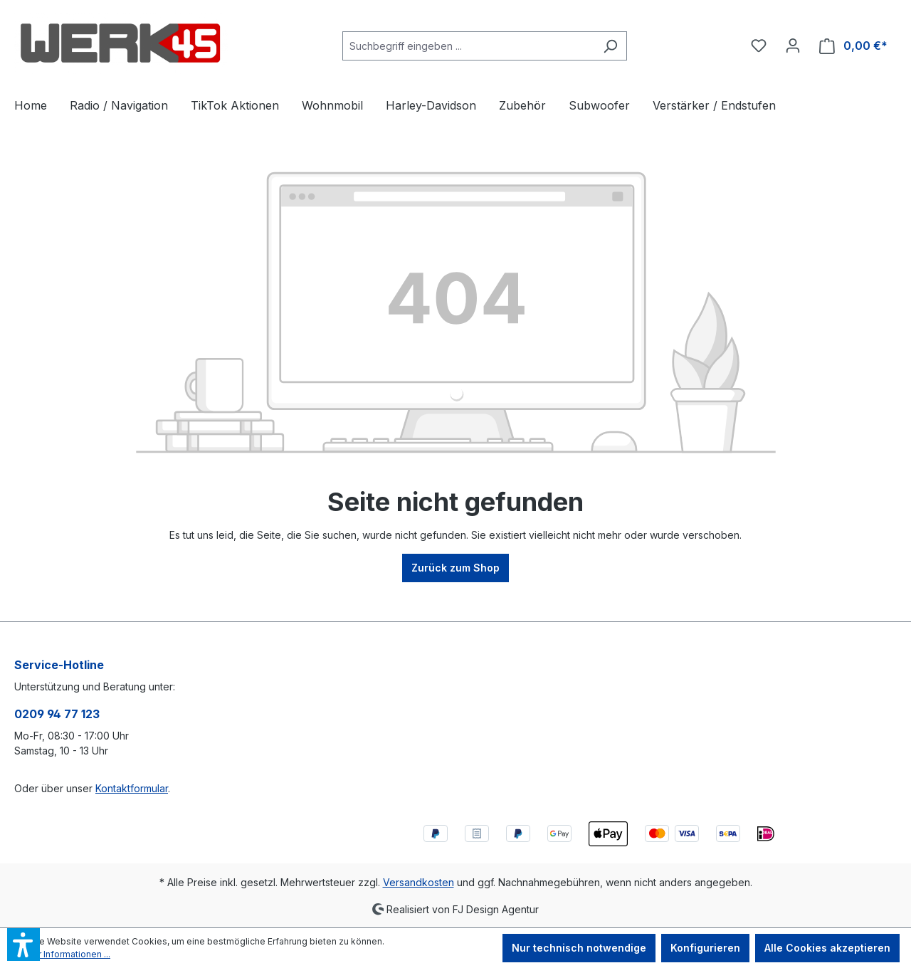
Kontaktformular (131, 788)
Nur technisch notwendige (579, 948)
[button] (23, 944)
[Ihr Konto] (793, 45)
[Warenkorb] (853, 45)
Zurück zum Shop (455, 568)
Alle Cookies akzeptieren (827, 948)
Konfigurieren (705, 948)
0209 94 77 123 (57, 714)
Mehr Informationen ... (65, 954)
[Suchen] (610, 45)
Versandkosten (418, 882)
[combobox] (468, 45)
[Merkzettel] (759, 45)
